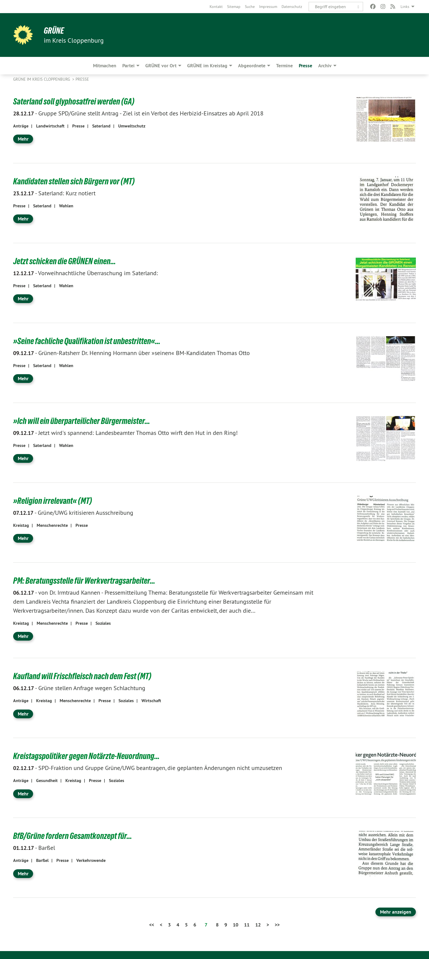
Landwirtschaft (50, 126)
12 (258, 924)
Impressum (268, 6)
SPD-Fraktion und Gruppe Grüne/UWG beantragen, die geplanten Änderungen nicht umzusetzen (147, 767)
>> (277, 924)
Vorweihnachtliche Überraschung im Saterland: (85, 273)
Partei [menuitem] (128, 65)
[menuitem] (216, 6)
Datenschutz (292, 6)
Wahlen (66, 205)
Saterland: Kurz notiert (54, 193)
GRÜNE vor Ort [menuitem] (160, 65)
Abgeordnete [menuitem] (251, 65)
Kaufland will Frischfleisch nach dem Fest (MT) (82, 676)
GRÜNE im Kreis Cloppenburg (42, 79)
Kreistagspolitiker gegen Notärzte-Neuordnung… (86, 756)
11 (247, 924)
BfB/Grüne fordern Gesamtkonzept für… (72, 836)
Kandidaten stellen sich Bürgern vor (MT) (74, 181)
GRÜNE (54, 31)
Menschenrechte (52, 525)
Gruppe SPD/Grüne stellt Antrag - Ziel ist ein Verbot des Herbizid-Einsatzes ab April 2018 (138, 113)
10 (235, 924)
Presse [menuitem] (305, 65)
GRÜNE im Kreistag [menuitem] (207, 65)
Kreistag (21, 525)
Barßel (34, 847)
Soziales (103, 623)
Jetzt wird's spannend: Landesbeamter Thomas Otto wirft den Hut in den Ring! (125, 432)
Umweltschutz (131, 126)
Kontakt (216, 6)
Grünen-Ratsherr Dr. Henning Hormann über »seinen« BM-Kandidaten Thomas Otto (131, 352)
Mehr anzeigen (395, 911)
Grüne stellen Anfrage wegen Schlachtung (79, 687)
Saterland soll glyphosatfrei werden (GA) (73, 101)
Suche (250, 6)
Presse (82, 79)
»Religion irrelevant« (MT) (52, 501)
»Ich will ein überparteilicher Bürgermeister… (81, 421)
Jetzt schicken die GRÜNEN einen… (64, 261)
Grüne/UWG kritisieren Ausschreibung (73, 512)
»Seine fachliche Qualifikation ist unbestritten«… (86, 341)
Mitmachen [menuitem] (104, 65)
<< (151, 924)
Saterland (101, 126)
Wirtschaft (151, 700)
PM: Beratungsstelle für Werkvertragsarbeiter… (84, 581)
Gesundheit (47, 780)
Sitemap (233, 6)
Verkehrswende (91, 860)
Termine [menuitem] (284, 65)
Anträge (20, 126)
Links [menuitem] (405, 6)
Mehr (23, 139)
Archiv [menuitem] (325, 65)
